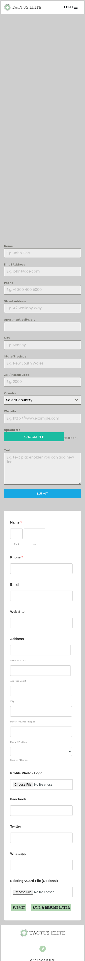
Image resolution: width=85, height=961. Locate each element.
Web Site (17, 611)
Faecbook (18, 799)
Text (7, 450)
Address (17, 639)
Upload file (12, 430)
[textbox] (38, 400)
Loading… (42, 130)
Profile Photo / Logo (26, 773)
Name (8, 246)
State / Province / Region (23, 721)
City (7, 338)
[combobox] (42, 400)
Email (14, 584)
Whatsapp (18, 853)
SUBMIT (42, 493)
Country (10, 393)
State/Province (15, 356)
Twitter (15, 826)
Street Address (15, 301)
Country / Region (19, 759)
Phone (8, 283)
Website (10, 411)
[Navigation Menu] (71, 7)
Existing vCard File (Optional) (34, 881)
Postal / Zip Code (18, 742)
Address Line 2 (18, 680)
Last (34, 544)
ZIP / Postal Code (16, 375)
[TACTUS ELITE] (22, 7)
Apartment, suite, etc (19, 319)
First (16, 544)
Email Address (14, 264)
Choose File (34, 437)
